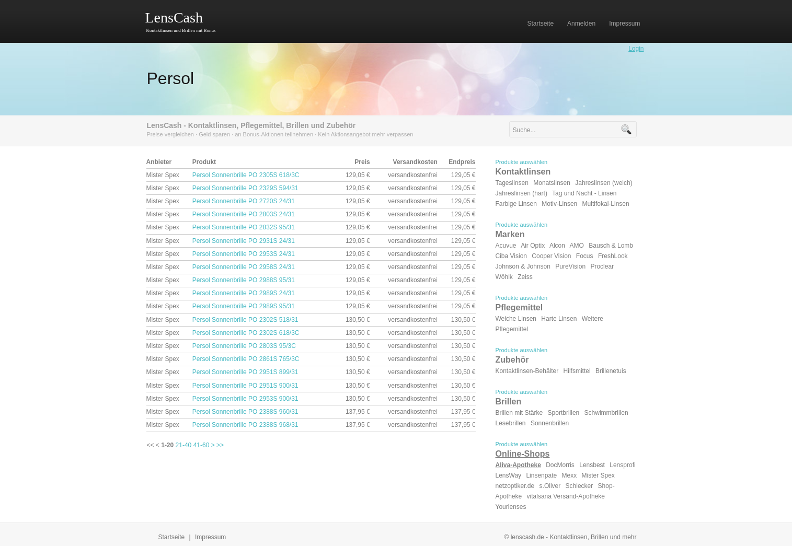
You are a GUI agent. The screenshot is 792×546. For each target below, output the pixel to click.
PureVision (570, 266)
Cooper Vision (551, 256)
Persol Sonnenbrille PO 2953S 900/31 (245, 398)
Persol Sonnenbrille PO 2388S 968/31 (245, 424)
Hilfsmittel (577, 371)
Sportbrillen (564, 412)
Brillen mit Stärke (519, 412)
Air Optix (533, 245)
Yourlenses (511, 506)
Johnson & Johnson (523, 266)
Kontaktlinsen (523, 171)
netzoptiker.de (515, 486)
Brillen (509, 401)
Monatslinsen (551, 183)
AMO (577, 245)
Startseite (171, 537)
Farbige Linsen (516, 203)
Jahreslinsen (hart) (521, 193)
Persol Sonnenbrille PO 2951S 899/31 (245, 372)
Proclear (602, 266)
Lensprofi (622, 465)
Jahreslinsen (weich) (603, 183)
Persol (170, 78)
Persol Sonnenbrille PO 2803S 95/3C (244, 346)
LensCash (174, 17)
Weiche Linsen (516, 318)
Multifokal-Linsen (605, 203)
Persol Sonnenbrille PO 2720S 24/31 (243, 201)
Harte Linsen (559, 318)
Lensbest (592, 465)
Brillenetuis (610, 371)
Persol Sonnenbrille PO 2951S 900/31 (245, 385)
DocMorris (560, 465)
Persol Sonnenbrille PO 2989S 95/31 (243, 306)
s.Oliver (550, 486)
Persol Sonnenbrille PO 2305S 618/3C (246, 175)
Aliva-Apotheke (518, 465)
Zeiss (525, 277)
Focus (584, 256)
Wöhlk (504, 277)
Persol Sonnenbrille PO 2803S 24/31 (243, 214)
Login (636, 48)
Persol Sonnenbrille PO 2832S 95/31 (243, 227)
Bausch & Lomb (611, 245)
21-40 (184, 445)
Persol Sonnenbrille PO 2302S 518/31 (245, 319)
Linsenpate (541, 475)
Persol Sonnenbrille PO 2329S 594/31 (245, 188)
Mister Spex (598, 475)
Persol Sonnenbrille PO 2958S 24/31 (243, 267)
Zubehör (512, 359)
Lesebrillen (511, 423)
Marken (510, 234)
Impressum (210, 537)
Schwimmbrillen (606, 412)
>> (220, 445)
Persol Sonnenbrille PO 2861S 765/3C (246, 359)
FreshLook (613, 256)
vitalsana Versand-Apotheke (566, 496)
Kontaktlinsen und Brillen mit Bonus (181, 30)
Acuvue (506, 245)
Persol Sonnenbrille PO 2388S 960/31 (245, 411)
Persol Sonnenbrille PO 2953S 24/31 (243, 254)
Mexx (569, 475)
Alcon (557, 245)
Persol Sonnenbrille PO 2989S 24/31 (243, 293)
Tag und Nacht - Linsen (584, 193)
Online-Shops (523, 453)
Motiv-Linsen (559, 203)
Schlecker (579, 486)
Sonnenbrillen (550, 423)
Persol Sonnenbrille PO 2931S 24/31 (243, 241)
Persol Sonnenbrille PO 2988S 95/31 (243, 280)
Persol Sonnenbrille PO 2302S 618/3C (246, 332)
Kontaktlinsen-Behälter (527, 371)
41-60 (201, 445)
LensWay (509, 475)
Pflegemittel (519, 307)
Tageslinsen (512, 183)
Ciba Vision (511, 256)
